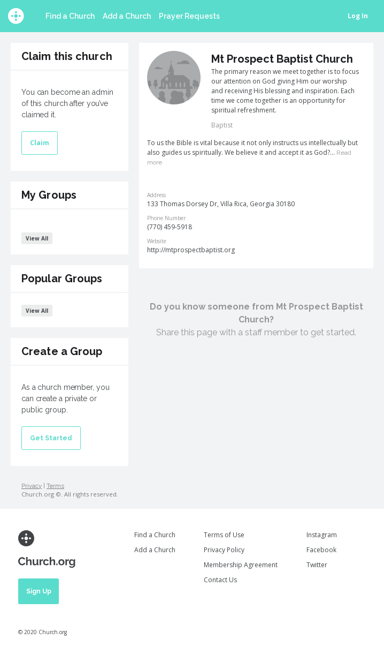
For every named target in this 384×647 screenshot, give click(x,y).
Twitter (316, 564)
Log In (358, 15)
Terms (55, 486)
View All (37, 238)
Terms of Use (224, 534)
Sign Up (38, 591)
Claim (39, 142)
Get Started (51, 438)
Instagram (321, 534)
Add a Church (127, 16)
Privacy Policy (224, 549)
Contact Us (220, 579)
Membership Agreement (241, 564)
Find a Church (70, 16)
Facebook (321, 549)
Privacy (31, 486)
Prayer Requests (189, 16)
